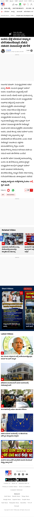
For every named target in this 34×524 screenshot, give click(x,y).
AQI (16, 5)
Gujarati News (16, 499)
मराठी (16, 1)
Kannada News (5, 16)
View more (27, 289)
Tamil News (4, 503)
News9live (23, 503)
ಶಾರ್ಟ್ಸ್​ (13, 12)
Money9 (16, 506)
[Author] (3, 51)
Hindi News (7, 496)
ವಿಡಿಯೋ (6, 12)
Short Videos (7, 289)
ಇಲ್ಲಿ (31, 181)
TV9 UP (29, 503)
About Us (14, 483)
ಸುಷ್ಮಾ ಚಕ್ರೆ (8, 50)
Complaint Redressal (16, 490)
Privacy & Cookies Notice (9, 487)
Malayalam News (14, 503)
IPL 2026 (28, 8)
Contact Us (7, 483)
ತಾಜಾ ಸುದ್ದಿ (7, 8)
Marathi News (16, 496)
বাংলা (25, 1)
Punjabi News (26, 499)
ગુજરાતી (21, 1)
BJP (3, 195)
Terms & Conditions (24, 487)
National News (10, 195)
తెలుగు (12, 1)
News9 (2, 1)
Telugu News (25, 496)
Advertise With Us (24, 483)
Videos (12, 16)
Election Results (18, 8)
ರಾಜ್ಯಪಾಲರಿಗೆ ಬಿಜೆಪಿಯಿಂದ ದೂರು (11, 325)
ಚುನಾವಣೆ (19, 12)
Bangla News (7, 499)
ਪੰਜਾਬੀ (30, 1)
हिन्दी (7, 1)
